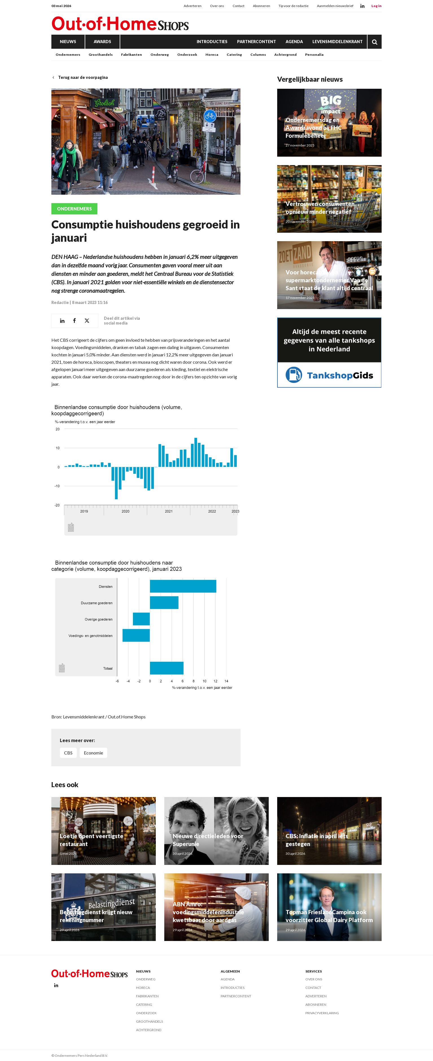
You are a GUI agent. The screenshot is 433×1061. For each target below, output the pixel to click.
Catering (234, 54)
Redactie (60, 302)
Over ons (217, 6)
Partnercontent (256, 41)
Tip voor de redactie (294, 6)
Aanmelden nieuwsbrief (335, 6)
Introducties (212, 41)
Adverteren (193, 6)
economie (93, 752)
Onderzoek (187, 54)
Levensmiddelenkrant (337, 41)
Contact (238, 6)
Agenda (294, 41)
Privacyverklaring (322, 1013)
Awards (102, 41)
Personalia (314, 54)
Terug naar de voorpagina (79, 77)
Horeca (211, 54)
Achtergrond (285, 54)
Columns (258, 54)
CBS (68, 752)
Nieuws (68, 41)
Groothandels (101, 54)
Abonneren (261, 6)
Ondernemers (68, 54)
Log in (376, 6)
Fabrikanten (131, 54)
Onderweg (159, 54)
